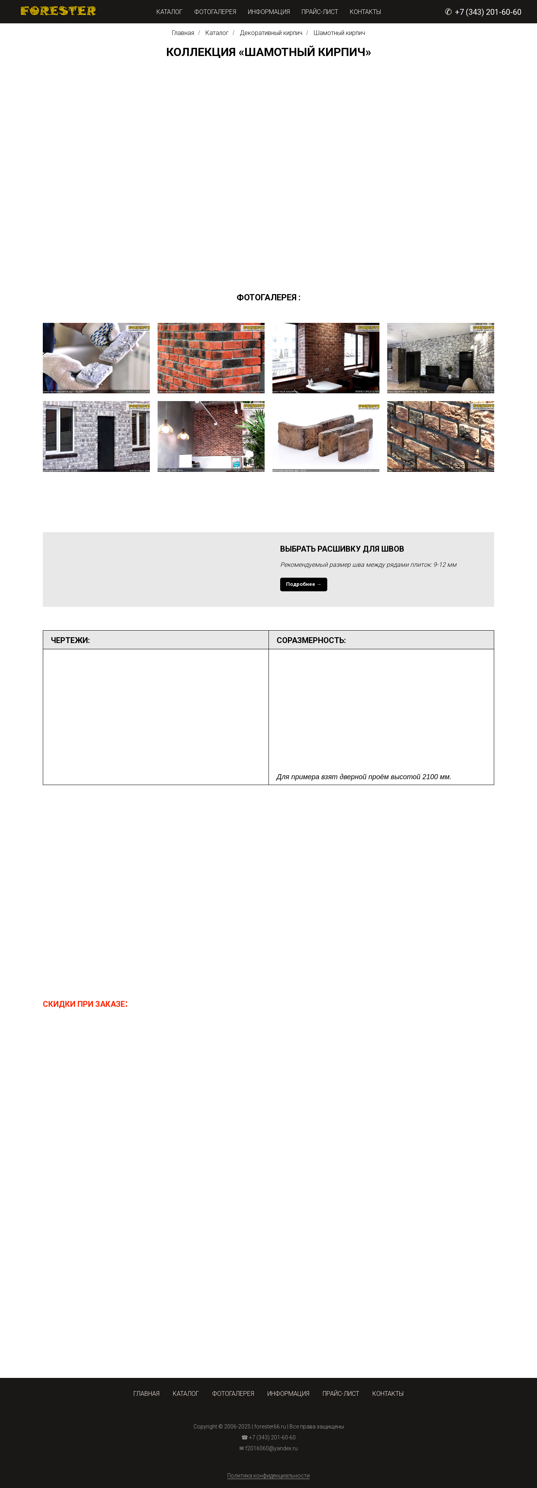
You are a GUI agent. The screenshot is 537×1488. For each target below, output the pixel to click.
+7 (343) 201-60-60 (488, 12)
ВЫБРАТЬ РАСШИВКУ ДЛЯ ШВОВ (342, 549)
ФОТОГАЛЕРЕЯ (215, 12)
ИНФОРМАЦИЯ (269, 12)
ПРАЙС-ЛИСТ (320, 12)
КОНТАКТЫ (365, 12)
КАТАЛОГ (169, 12)
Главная (183, 33)
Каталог (217, 33)
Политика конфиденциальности (268, 1475)
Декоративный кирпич (271, 33)
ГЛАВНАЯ (146, 1393)
